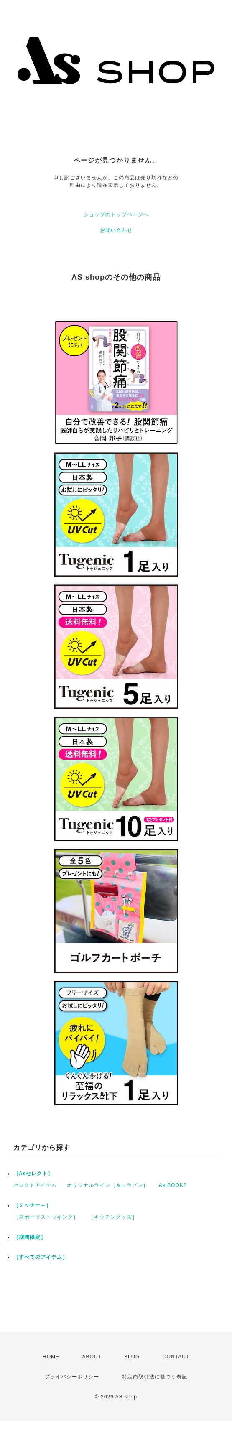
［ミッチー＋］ (32, 1205)
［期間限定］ (29, 1237)
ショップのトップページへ (116, 214)
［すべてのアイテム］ (40, 1257)
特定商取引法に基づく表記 (154, 1377)
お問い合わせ (116, 230)
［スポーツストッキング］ (46, 1217)
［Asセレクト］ (33, 1173)
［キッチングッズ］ (113, 1217)
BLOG (132, 1357)
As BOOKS (173, 1185)
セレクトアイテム (35, 1185)
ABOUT (91, 1357)
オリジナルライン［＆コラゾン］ (107, 1185)
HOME (51, 1357)
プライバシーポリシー (72, 1377)
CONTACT (176, 1357)
